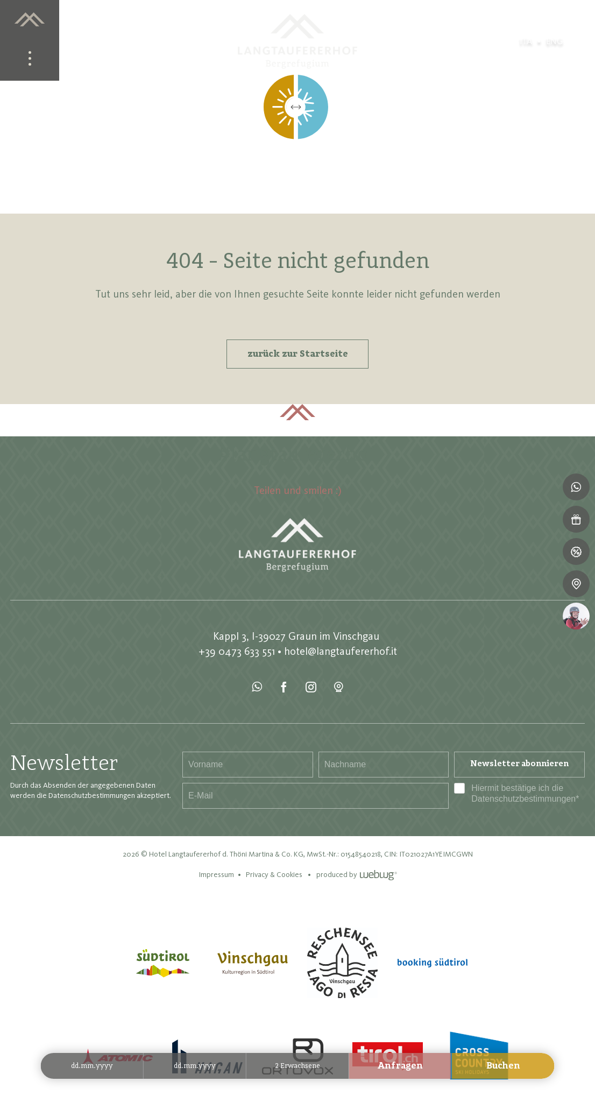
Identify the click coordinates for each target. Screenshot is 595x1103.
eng (554, 41)
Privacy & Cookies (274, 874)
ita (526, 41)
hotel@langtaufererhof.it (340, 651)
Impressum (216, 874)
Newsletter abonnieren (519, 764)
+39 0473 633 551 (237, 651)
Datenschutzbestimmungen (523, 798)
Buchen (503, 1066)
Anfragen (399, 1066)
